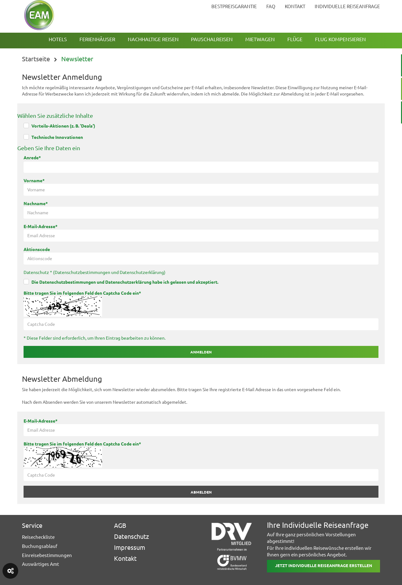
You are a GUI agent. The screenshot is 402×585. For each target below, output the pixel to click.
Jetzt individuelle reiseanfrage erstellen (323, 565)
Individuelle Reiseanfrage (347, 6)
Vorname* (34, 180)
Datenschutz (131, 536)
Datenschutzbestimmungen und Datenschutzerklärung (109, 272)
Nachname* (36, 203)
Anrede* (32, 157)
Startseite (36, 59)
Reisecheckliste (38, 537)
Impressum (129, 547)
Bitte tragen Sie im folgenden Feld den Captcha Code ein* (82, 293)
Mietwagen (260, 39)
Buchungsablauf (39, 546)
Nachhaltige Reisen (153, 39)
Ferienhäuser (97, 39)
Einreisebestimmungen (47, 555)
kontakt (295, 6)
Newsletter (77, 59)
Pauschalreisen (212, 39)
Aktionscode (37, 249)
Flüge (294, 39)
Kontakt (125, 558)
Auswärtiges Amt (40, 564)
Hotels (58, 39)
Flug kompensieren (340, 39)
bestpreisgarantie (234, 6)
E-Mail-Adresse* (40, 226)
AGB (120, 525)
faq (270, 6)
